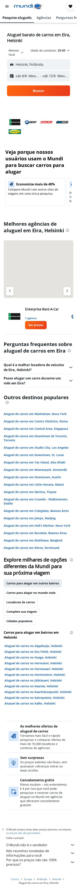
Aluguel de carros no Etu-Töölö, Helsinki (33, 652)
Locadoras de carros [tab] (20, 602)
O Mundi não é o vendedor (40, 844)
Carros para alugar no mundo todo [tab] (31, 593)
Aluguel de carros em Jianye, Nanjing (30, 518)
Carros (15, 879)
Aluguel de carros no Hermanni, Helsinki (33, 663)
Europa (28, 879)
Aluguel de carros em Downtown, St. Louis (34, 455)
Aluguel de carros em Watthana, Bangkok (33, 540)
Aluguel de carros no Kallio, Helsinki (30, 703)
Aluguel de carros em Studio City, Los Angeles (36, 447)
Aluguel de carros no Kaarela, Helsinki (31, 686)
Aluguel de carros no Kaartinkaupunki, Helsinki (38, 692)
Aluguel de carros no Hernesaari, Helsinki (34, 669)
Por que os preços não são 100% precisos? (40, 862)
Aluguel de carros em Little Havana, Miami (34, 484)
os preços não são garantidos (23, 833)
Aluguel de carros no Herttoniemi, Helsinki (35, 675)
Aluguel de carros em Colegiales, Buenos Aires (36, 511)
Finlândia (42, 879)
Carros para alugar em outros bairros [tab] (32, 583)
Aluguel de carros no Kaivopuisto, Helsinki (34, 698)
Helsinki (56, 879)
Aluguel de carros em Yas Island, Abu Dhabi (34, 462)
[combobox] (16, 52)
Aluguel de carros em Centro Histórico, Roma (36, 421)
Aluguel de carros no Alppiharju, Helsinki (33, 646)
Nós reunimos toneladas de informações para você (40, 853)
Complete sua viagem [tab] (21, 612)
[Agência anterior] (10, 291)
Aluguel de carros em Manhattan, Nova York (35, 414)
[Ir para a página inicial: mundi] (28, 6)
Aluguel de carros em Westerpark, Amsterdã (35, 470)
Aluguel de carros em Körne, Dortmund (31, 548)
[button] (6, 6)
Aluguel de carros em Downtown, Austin (32, 477)
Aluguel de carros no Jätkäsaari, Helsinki (33, 680)
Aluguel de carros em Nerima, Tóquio (30, 492)
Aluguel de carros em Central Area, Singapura (36, 429)
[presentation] (67, 230)
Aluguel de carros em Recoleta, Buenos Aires (35, 533)
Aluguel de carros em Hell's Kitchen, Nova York (37, 526)
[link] (36, 325)
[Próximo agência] (67, 291)
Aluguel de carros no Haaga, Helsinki (30, 657)
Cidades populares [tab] (19, 621)
